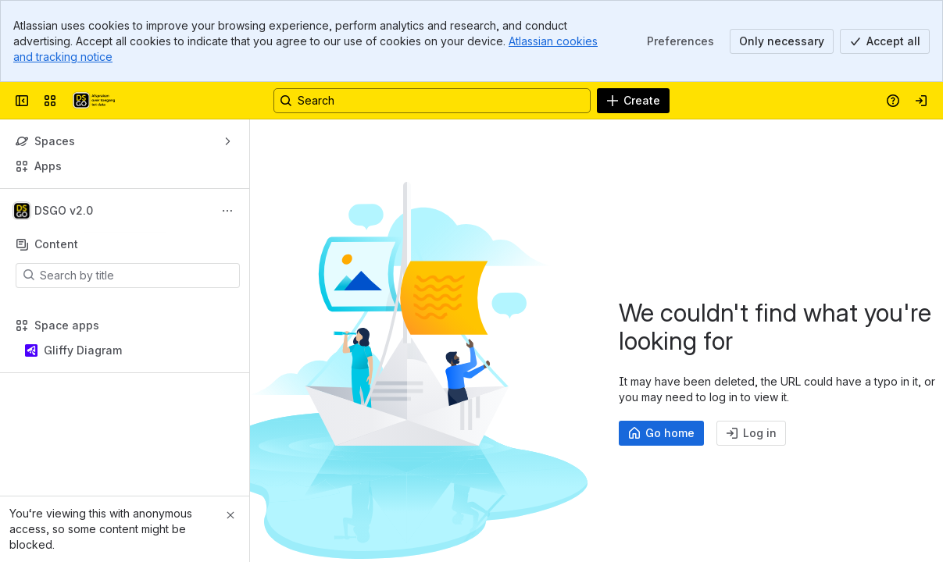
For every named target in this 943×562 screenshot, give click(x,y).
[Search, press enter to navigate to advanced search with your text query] (432, 100)
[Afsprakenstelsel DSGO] (93, 100)
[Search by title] (137, 275)
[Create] (633, 100)
